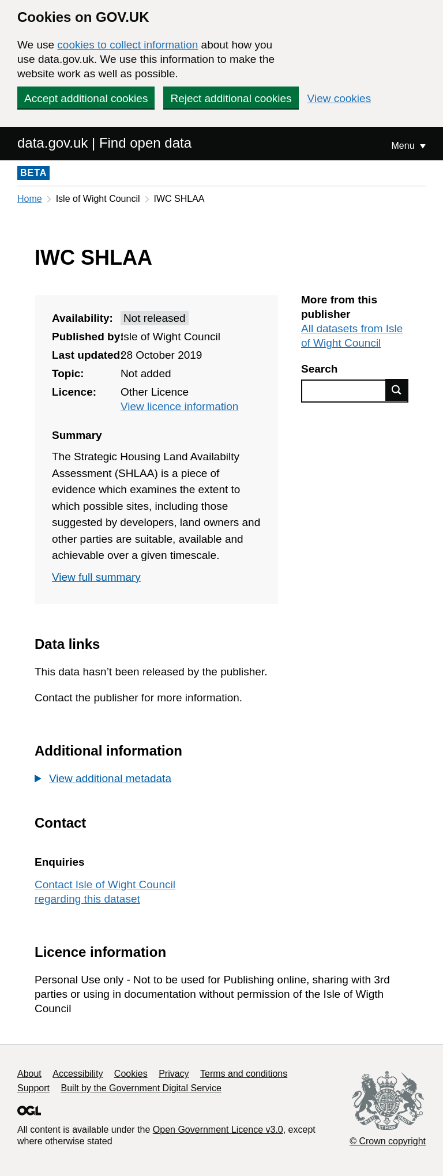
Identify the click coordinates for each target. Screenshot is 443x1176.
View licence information (180, 406)
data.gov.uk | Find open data (104, 143)
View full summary (96, 577)
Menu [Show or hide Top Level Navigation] (404, 146)
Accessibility (77, 1074)
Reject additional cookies (230, 98)
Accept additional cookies (86, 98)
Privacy (174, 1074)
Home (29, 199)
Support (33, 1088)
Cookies (131, 1074)
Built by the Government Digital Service (141, 1088)
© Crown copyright (388, 1141)
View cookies (339, 98)
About (29, 1074)
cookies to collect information (127, 45)
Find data (396, 390)
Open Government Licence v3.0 (218, 1129)
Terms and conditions (243, 1074)
